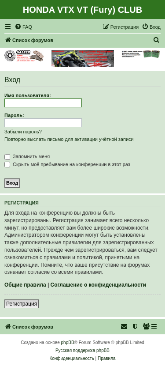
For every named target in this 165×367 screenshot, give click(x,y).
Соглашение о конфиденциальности (99, 285)
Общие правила (25, 285)
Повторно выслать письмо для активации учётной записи (69, 139)
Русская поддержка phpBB (82, 350)
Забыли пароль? (23, 131)
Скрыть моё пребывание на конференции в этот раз (67, 164)
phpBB (67, 342)
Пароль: (14, 115)
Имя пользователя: (27, 95)
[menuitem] (23, 27)
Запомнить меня (27, 156)
